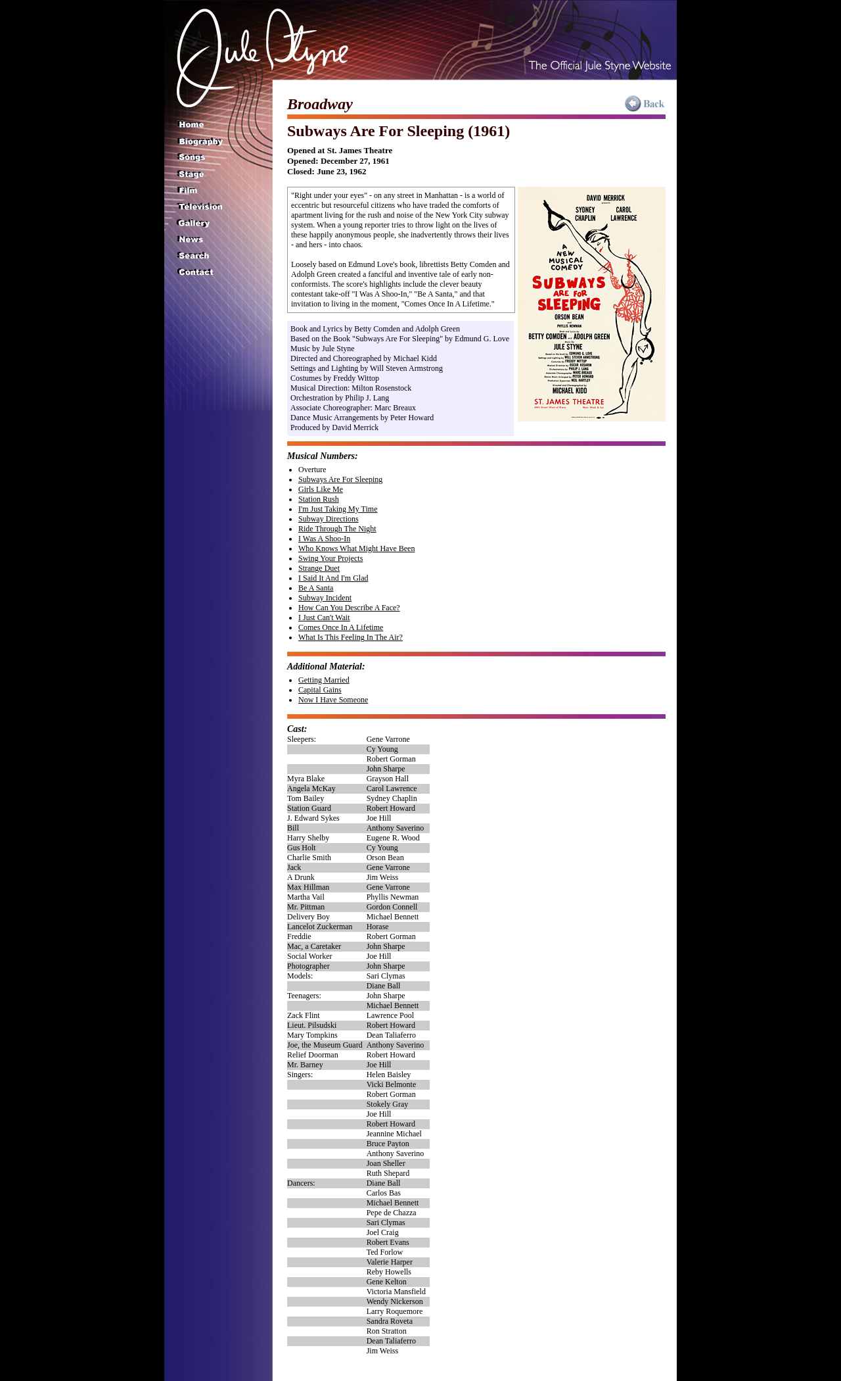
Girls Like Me (320, 489)
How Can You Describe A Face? (349, 607)
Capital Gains (320, 689)
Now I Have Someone (333, 699)
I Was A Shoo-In (324, 538)
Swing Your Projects (330, 558)
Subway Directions (328, 518)
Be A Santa (315, 588)
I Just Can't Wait (324, 617)
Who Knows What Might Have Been (356, 548)
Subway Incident (325, 597)
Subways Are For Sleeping (340, 479)
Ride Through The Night (337, 528)
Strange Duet (319, 568)
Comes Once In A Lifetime (340, 627)
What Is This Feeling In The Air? (350, 637)
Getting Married (324, 680)
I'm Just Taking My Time (337, 509)
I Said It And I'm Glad (333, 578)
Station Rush (318, 499)
